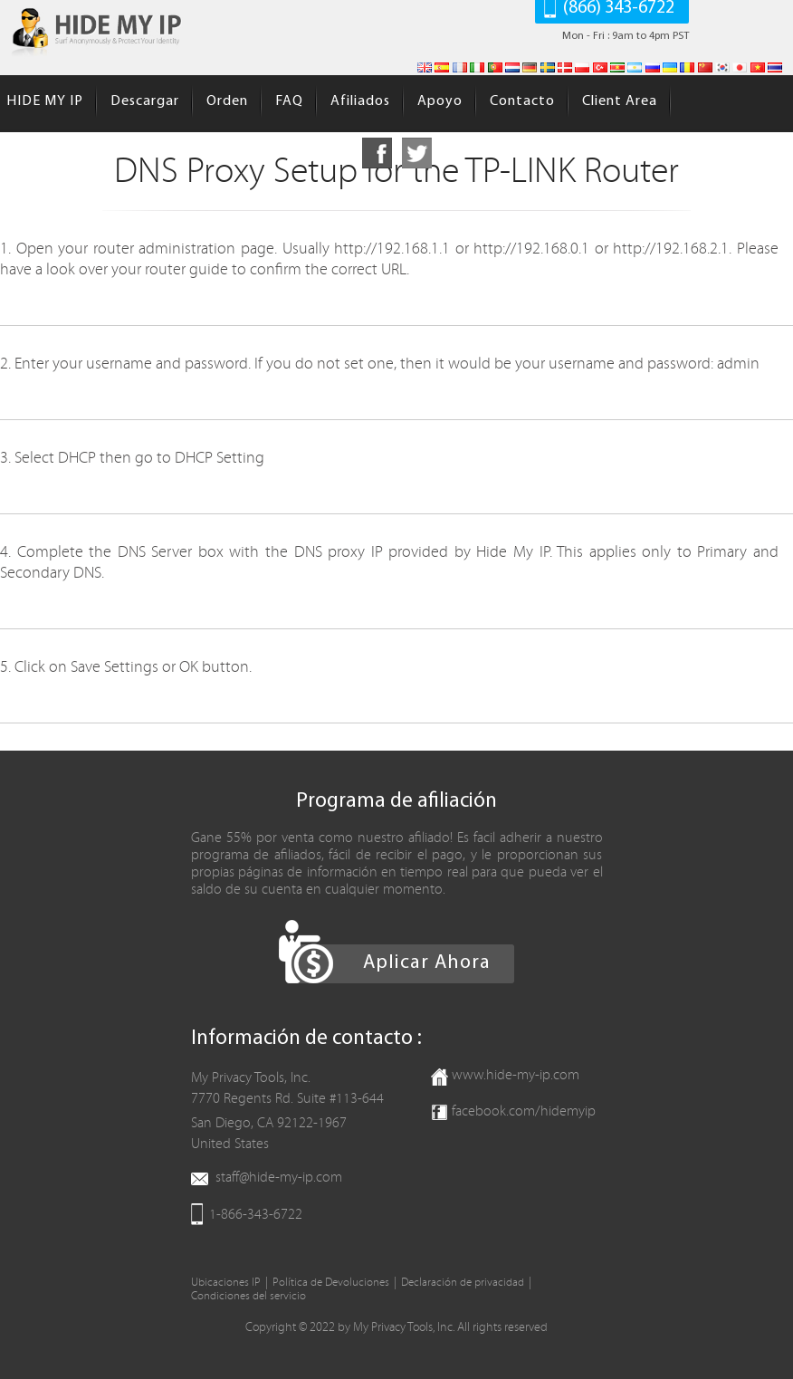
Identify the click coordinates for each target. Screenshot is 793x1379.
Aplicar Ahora (427, 963)
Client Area (619, 101)
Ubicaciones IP (226, 1282)
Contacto (522, 101)
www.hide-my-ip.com (515, 1075)
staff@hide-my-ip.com (278, 1177)
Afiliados (360, 101)
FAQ (289, 101)
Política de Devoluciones (330, 1282)
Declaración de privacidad (462, 1282)
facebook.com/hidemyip (524, 1111)
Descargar (144, 101)
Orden (227, 101)
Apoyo (440, 101)
